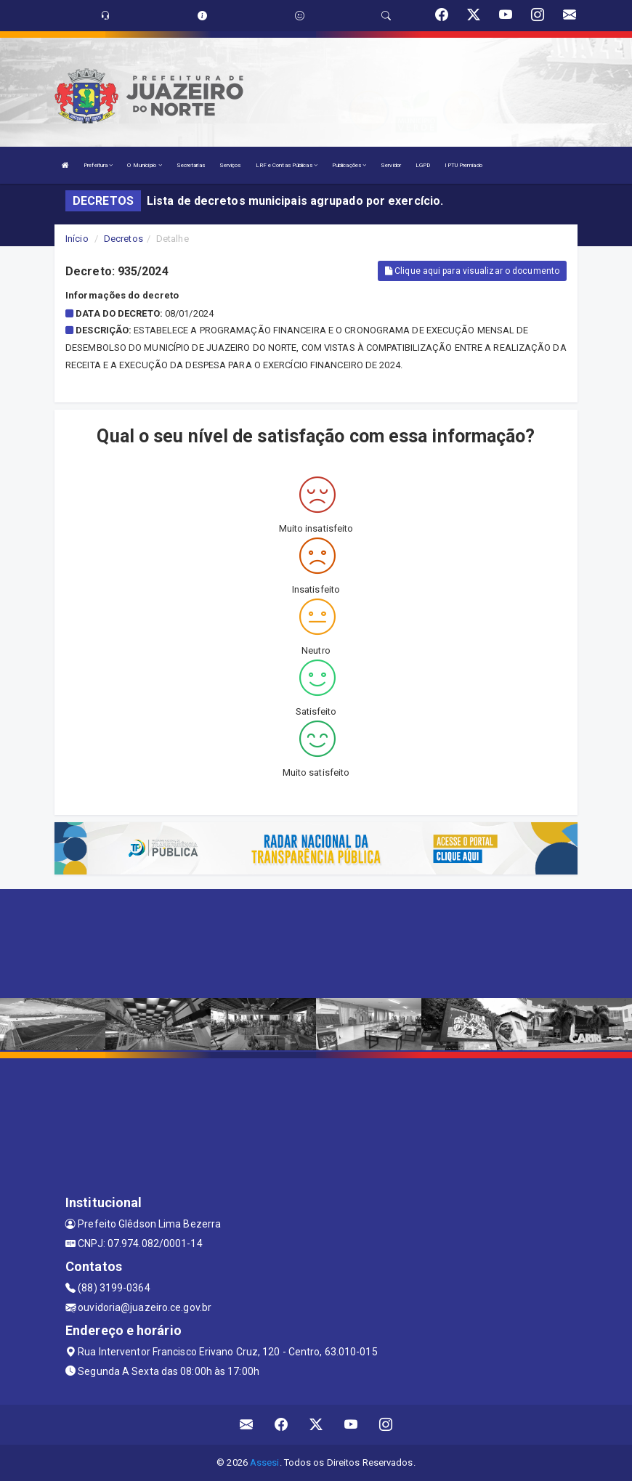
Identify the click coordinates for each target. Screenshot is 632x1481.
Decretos (123, 238)
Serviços (230, 165)
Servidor (391, 165)
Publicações (349, 165)
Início (77, 238)
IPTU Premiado (463, 165)
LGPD (423, 165)
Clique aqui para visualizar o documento (472, 271)
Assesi (265, 1462)
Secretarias (191, 165)
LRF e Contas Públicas (286, 165)
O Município (144, 165)
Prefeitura (98, 165)
